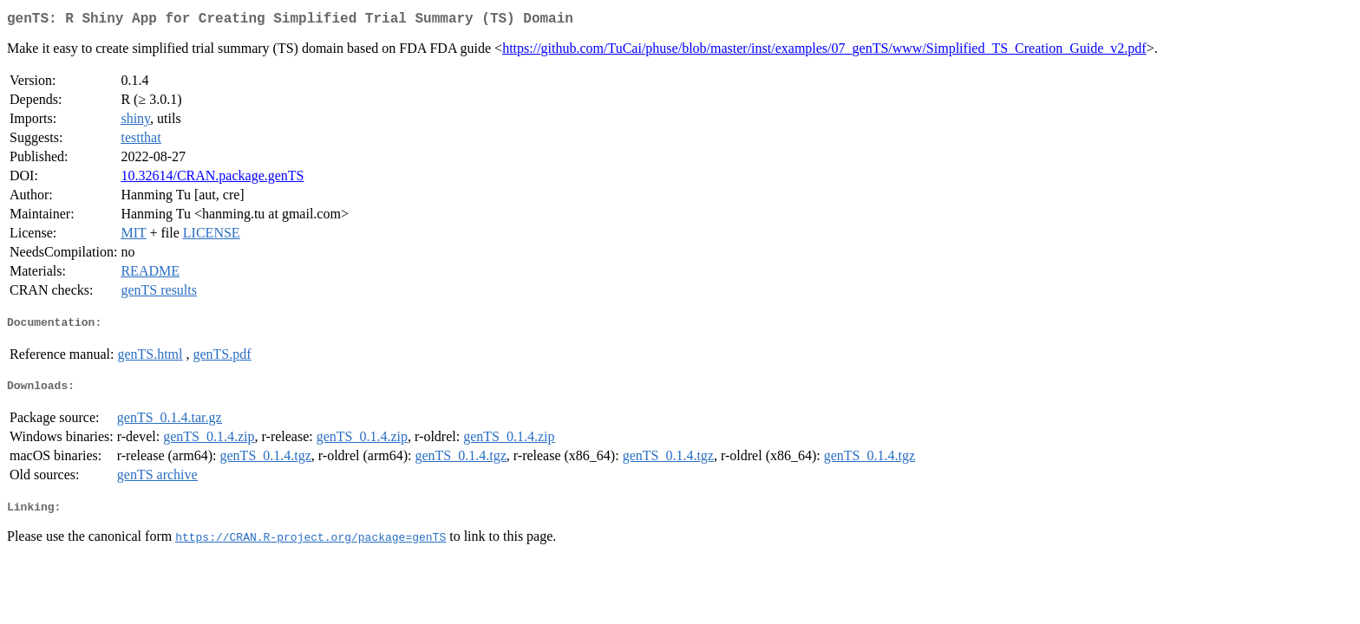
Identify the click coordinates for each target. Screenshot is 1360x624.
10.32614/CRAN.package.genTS (212, 179)
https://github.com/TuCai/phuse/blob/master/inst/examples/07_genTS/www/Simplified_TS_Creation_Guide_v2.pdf (824, 51)
